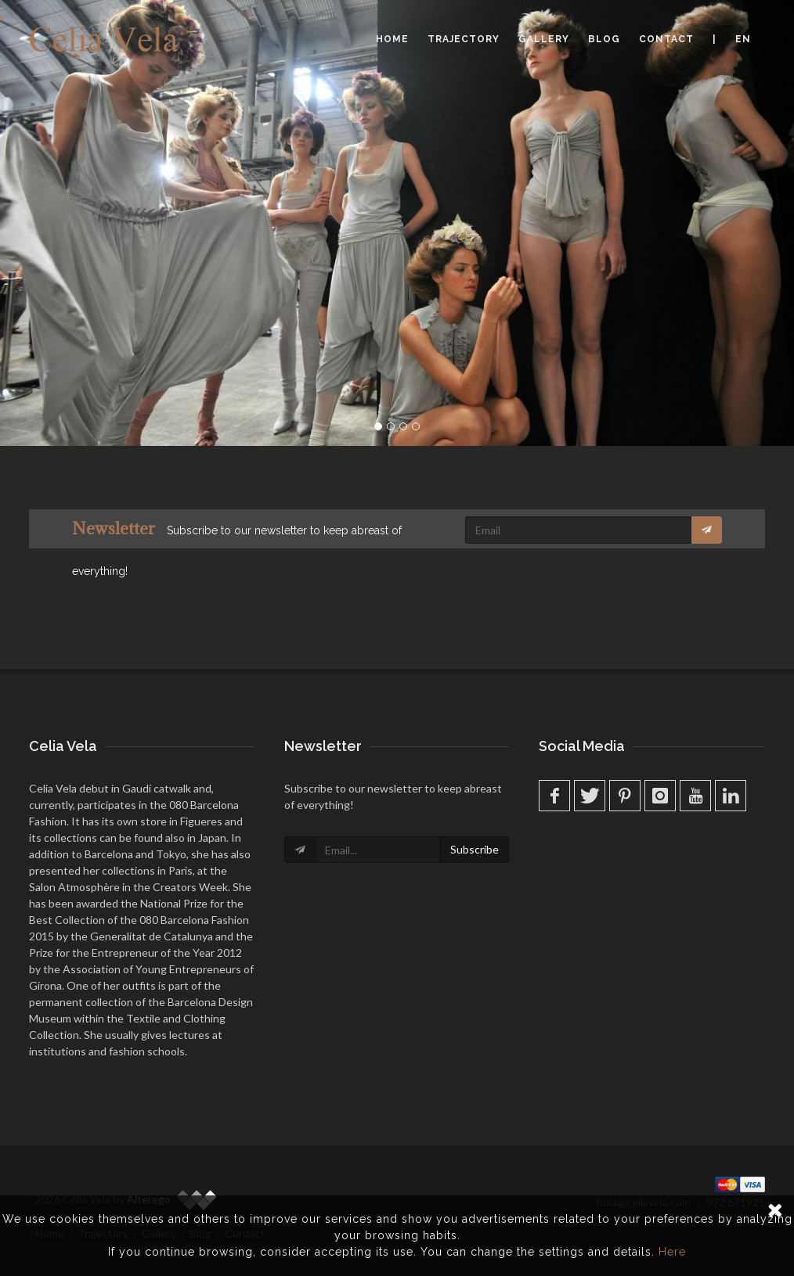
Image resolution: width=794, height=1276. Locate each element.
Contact (666, 39)
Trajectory (464, 39)
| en (732, 39)
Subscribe (474, 849)
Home (392, 39)
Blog (604, 39)
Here (672, 1251)
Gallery (543, 39)
